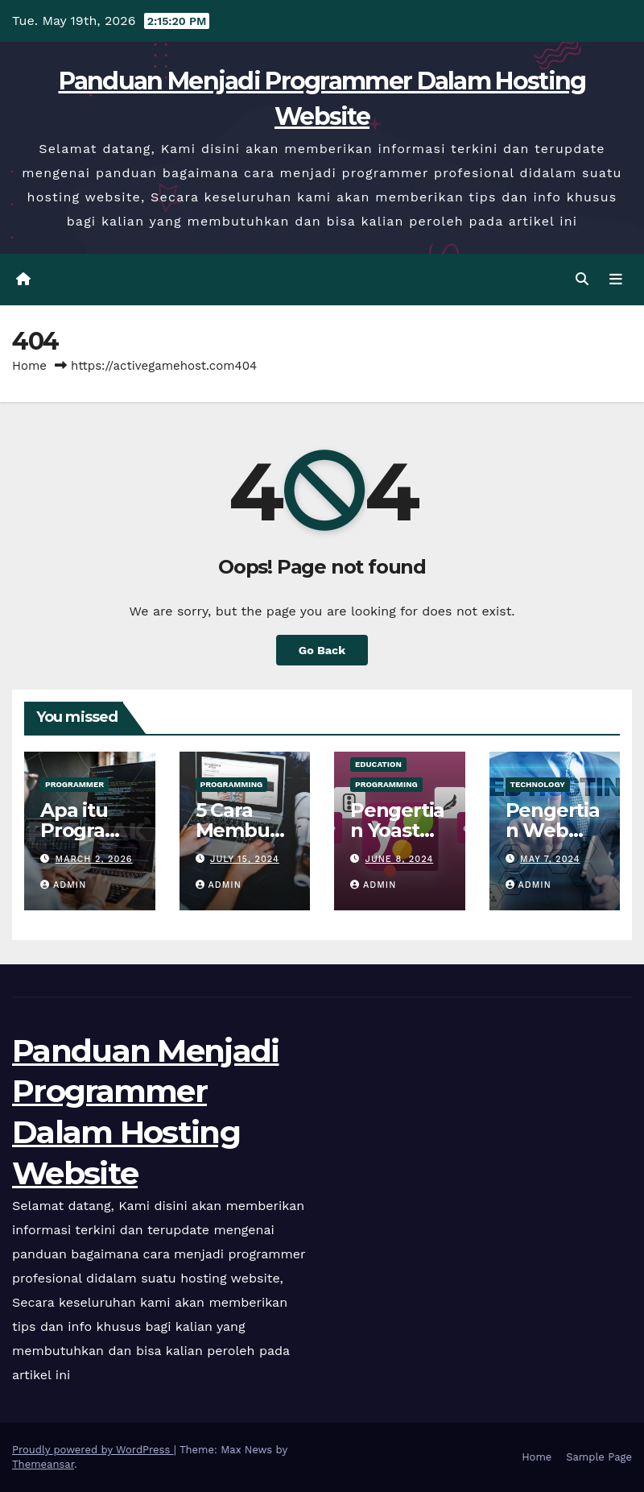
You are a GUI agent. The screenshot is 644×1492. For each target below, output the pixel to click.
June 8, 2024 (399, 859)
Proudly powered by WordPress (93, 1450)
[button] (582, 279)
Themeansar (43, 1464)
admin (63, 885)
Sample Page (599, 1457)
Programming (231, 784)
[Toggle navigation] (616, 279)
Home (29, 365)
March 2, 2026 (94, 859)
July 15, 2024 (244, 859)
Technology (537, 784)
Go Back (322, 650)
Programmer (74, 784)
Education (378, 764)
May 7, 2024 (550, 859)
